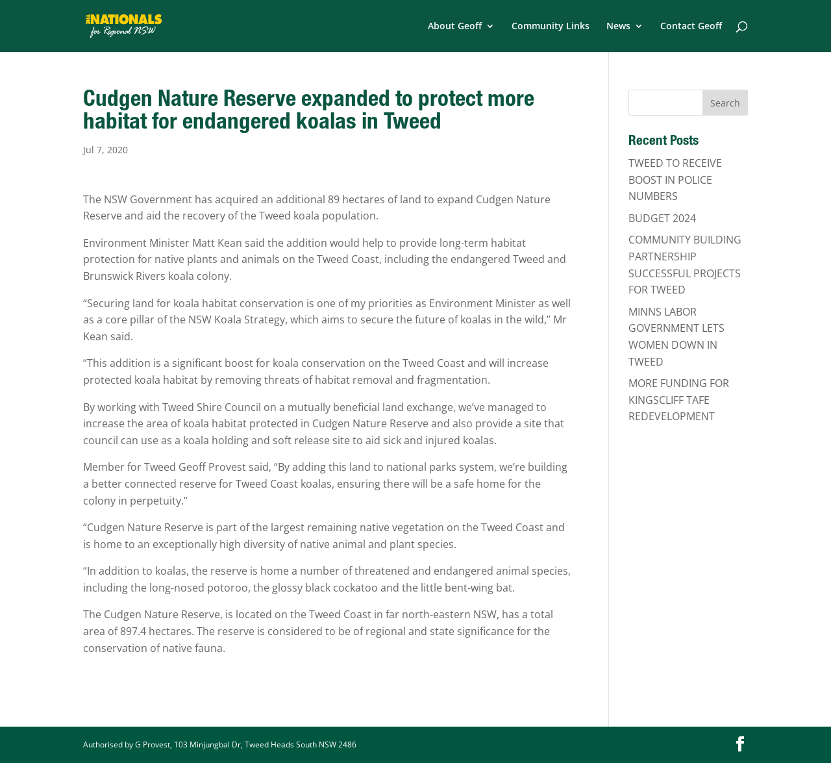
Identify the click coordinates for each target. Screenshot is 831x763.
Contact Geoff (691, 26)
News (618, 26)
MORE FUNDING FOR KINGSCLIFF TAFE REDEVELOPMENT (678, 399)
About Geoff (455, 26)
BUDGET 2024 (662, 218)
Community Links (550, 26)
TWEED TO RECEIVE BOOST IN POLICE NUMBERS (675, 179)
